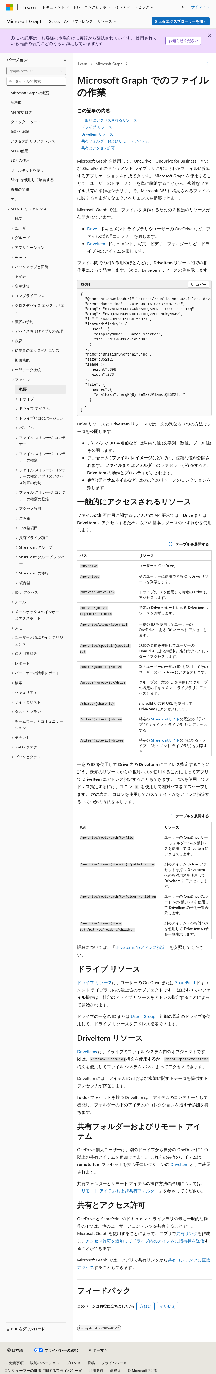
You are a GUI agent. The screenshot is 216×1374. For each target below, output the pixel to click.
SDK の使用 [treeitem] (20, 160)
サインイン (200, 6)
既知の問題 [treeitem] (20, 189)
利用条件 (96, 1370)
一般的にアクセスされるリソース (109, 120)
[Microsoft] (9, 7)
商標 (113, 1370)
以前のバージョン (45, 1362)
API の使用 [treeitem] (19, 150)
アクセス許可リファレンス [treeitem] (33, 140)
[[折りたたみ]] (64, 60)
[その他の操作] (207, 64)
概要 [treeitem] (18, 218)
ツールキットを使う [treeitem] (27, 170)
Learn (82, 63)
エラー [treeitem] (16, 198)
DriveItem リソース (97, 134)
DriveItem (96, 243)
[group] (144, 352)
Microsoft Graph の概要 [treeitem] (30, 92)
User (135, 1016)
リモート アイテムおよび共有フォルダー (120, 1190)
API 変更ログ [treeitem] (21, 112)
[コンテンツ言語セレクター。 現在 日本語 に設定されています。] (15, 1350)
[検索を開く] (183, 7)
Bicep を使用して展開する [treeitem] (32, 179)
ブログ (71, 1362)
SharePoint (160, 718)
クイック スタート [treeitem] (26, 121)
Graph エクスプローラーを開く (181, 21)
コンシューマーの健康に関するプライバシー (41, 1370)
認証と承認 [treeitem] (20, 131)
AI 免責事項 (14, 1362)
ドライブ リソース (96, 126)
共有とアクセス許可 (98, 147)
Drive (92, 228)
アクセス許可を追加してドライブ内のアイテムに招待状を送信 (145, 1240)
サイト (174, 718)
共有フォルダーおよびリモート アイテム (115, 140)
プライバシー (112, 1362)
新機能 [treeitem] (16, 102)
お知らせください (183, 40)
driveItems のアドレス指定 (140, 947)
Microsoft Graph (109, 63)
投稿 (91, 1362)
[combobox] (36, 71)
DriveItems (87, 1051)
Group (149, 1016)
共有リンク (186, 1233)
